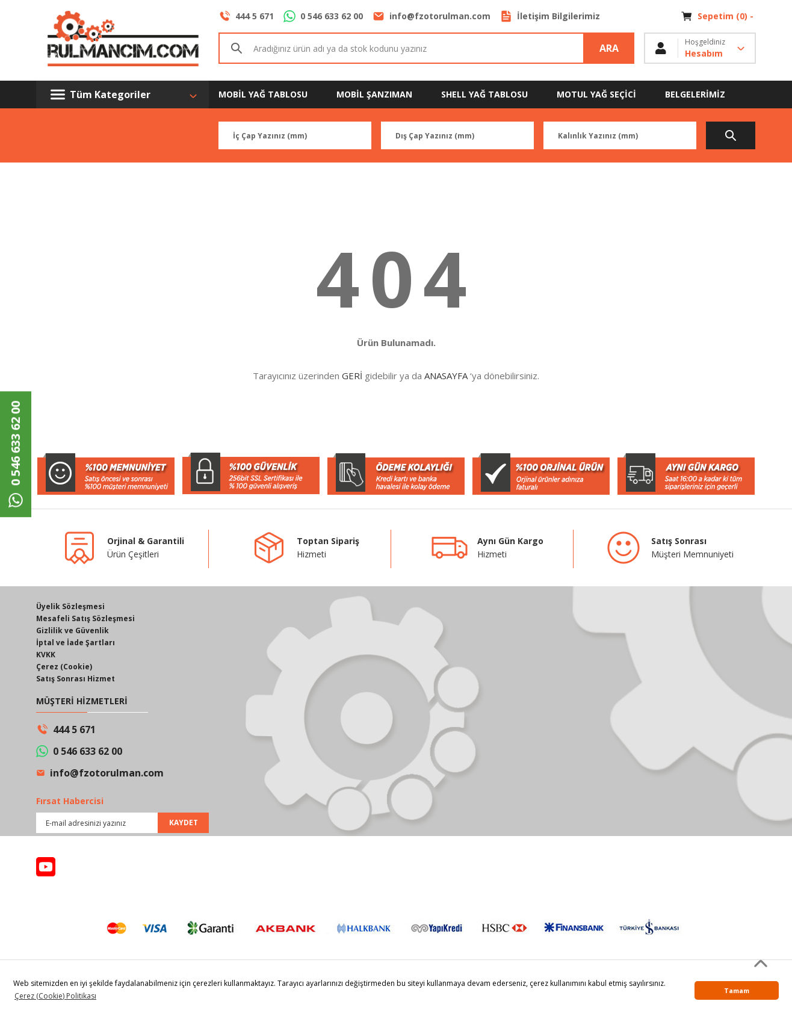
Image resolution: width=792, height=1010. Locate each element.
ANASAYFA (446, 376)
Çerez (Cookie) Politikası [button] (55, 996)
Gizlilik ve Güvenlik (72, 630)
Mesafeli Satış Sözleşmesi (85, 618)
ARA (609, 48)
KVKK (45, 654)
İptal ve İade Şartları (75, 642)
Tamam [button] (736, 990)
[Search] (426, 48)
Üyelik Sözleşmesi (70, 606)
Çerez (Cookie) (64, 666)
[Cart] (718, 16)
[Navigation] (122, 94)
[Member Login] (700, 48)
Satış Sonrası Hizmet (75, 679)
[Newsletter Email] (122, 823)
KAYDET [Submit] (183, 822)
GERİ (352, 376)
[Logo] (122, 40)
